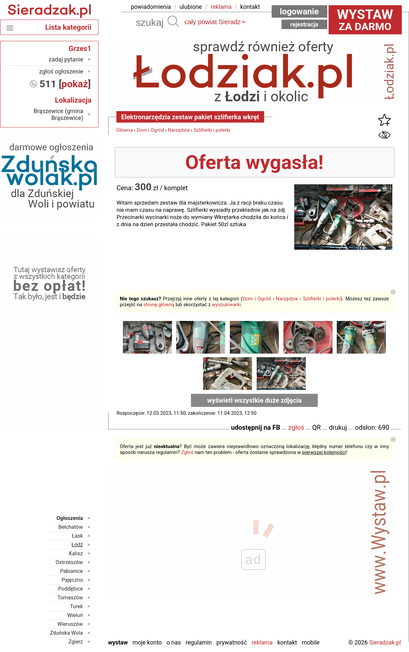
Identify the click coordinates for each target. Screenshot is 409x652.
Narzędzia (179, 130)
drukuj (338, 427)
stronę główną (158, 305)
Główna (124, 130)
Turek (76, 606)
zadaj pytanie (66, 59)
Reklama (262, 642)
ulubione (190, 6)
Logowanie (299, 11)
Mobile (310, 642)
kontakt (250, 6)
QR (316, 427)
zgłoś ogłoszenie (61, 71)
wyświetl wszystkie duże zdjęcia (254, 400)
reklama (221, 6)
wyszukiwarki (226, 305)
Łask (77, 536)
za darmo (365, 20)
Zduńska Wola (66, 633)
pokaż (74, 84)
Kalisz (76, 553)
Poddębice (70, 589)
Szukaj (173, 21)
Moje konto (147, 642)
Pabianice (71, 571)
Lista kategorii (68, 27)
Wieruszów (70, 624)
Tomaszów (70, 597)
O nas (174, 642)
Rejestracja (304, 24)
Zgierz (75, 642)
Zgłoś (187, 452)
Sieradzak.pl (385, 642)
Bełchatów (71, 527)
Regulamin (199, 642)
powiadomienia (151, 6)
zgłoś (296, 427)
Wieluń (75, 615)
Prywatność (231, 642)
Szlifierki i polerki (212, 130)
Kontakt (287, 642)
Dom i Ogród (150, 130)
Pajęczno (72, 580)
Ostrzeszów (69, 562)
